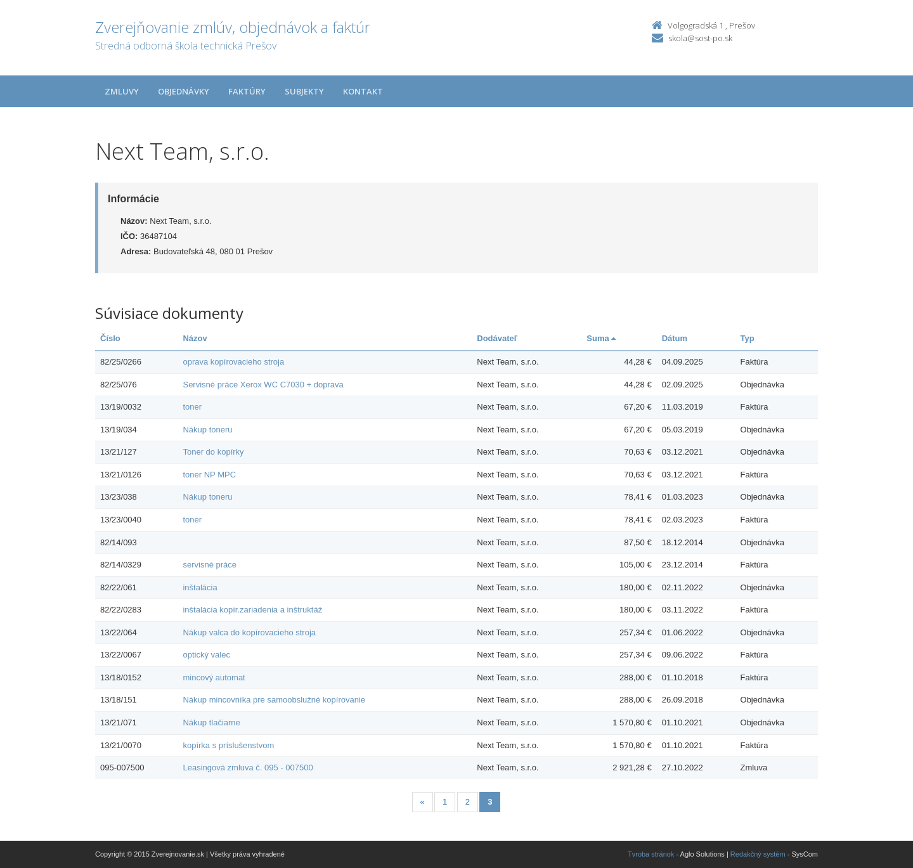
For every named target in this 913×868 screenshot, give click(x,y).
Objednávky (183, 91)
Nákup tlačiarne (211, 722)
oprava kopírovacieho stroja (233, 361)
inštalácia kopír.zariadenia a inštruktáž (252, 609)
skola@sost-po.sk (700, 38)
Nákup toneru (207, 429)
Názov (195, 338)
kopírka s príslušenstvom (228, 745)
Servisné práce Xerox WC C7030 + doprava (263, 384)
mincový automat (214, 677)
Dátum (674, 338)
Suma (601, 338)
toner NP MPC (209, 474)
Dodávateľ (497, 338)
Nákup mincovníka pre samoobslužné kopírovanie (274, 699)
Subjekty (304, 91)
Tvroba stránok (651, 854)
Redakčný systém (758, 854)
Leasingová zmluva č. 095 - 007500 (248, 767)
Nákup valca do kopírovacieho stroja (249, 632)
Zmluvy (122, 91)
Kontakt (363, 91)
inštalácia (200, 587)
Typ (747, 338)
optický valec (206, 654)
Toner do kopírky (213, 452)
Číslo (110, 338)
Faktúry (247, 91)
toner (192, 406)
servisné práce (209, 564)
